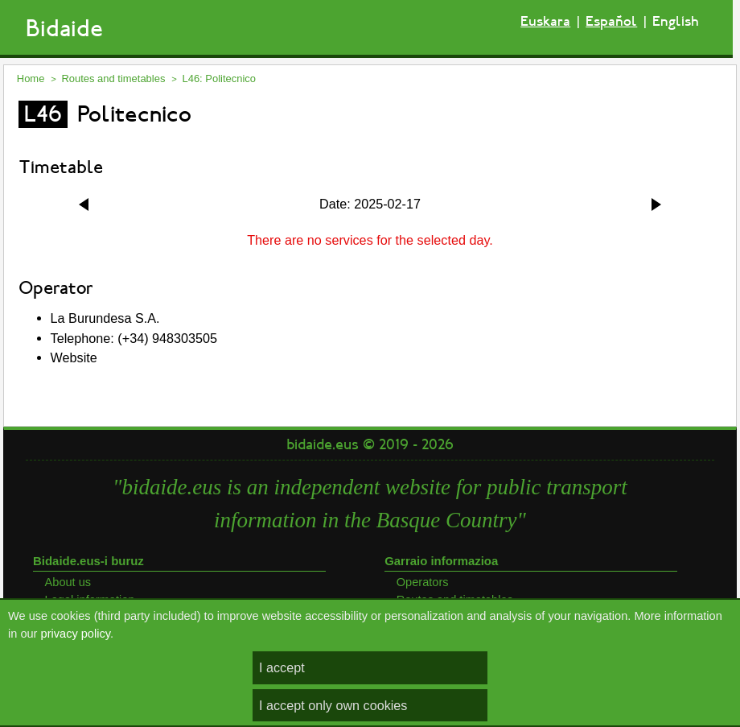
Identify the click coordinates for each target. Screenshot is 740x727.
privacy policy (75, 633)
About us (68, 582)
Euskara (545, 21)
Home (31, 78)
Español (611, 21)
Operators (423, 582)
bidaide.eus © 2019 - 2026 (370, 444)
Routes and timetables (113, 78)
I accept (282, 667)
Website (74, 357)
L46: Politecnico (218, 78)
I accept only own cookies (333, 705)
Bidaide (64, 28)
